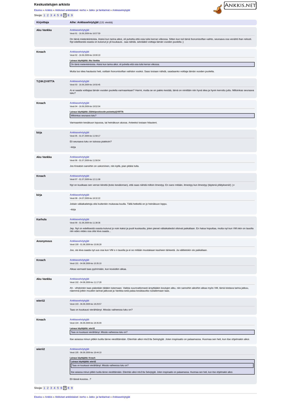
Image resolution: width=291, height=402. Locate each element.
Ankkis (48, 10)
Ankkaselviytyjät (121, 10)
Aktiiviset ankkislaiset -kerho (70, 10)
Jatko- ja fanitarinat (99, 10)
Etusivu (38, 10)
